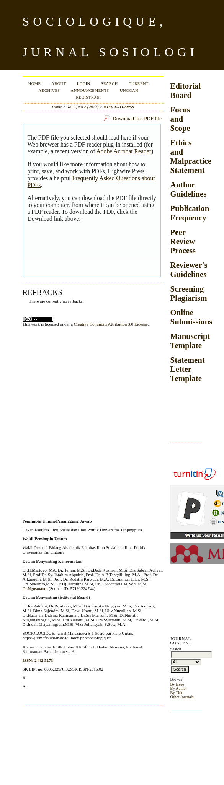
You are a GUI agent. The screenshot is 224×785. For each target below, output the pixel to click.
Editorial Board (185, 90)
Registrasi (88, 97)
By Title (176, 693)
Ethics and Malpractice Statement (190, 156)
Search (109, 83)
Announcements (90, 90)
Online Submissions (191, 317)
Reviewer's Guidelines (189, 269)
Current (139, 83)
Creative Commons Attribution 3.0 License (111, 324)
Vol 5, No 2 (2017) (82, 106)
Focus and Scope (180, 118)
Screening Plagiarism (188, 293)
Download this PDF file (137, 118)
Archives (49, 90)
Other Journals (182, 697)
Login (83, 83)
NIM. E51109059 (119, 106)
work (35, 324)
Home (34, 83)
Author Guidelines (188, 189)
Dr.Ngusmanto (35, 588)
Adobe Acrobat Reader (123, 151)
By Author (178, 688)
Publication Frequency (189, 213)
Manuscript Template (190, 341)
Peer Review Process (183, 241)
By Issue (177, 684)
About (58, 83)
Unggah (129, 90)
